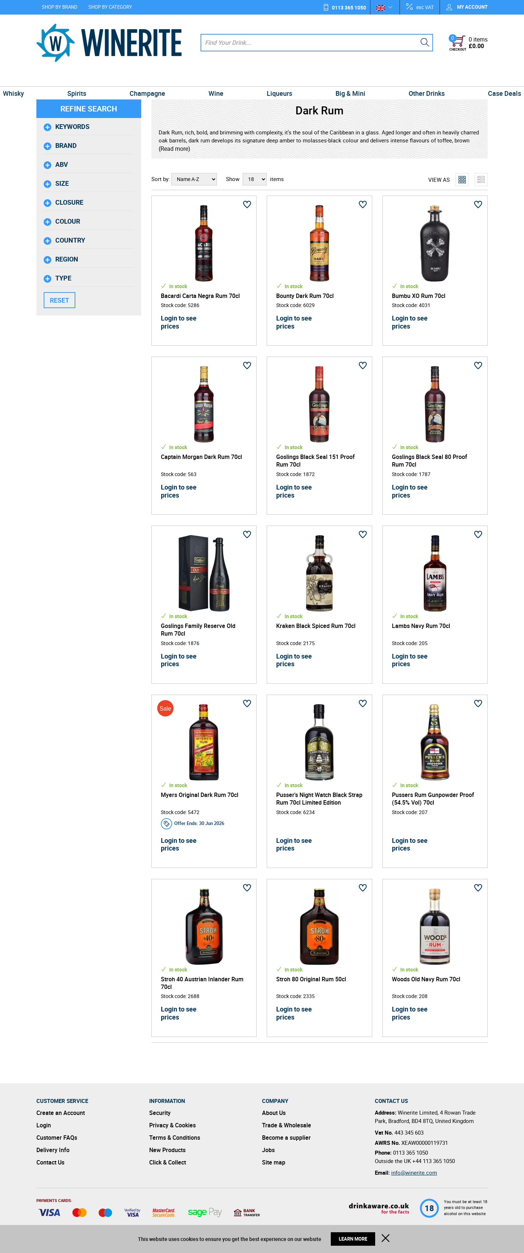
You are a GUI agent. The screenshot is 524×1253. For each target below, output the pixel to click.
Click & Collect (167, 1162)
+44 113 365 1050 (433, 1160)
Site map (273, 1162)
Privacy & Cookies (172, 1125)
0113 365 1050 (349, 7)
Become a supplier (286, 1138)
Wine (221, 78)
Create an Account (60, 1113)
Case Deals (468, 78)
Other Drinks (401, 78)
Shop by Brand (60, 7)
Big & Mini (335, 78)
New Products (167, 1150)
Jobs (268, 1150)
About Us (274, 1113)
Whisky (49, 78)
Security (160, 1113)
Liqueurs (274, 78)
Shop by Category (110, 7)
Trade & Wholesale (286, 1125)
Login (43, 1125)
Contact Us (50, 1162)
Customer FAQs (56, 1138)
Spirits (102, 78)
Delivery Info (53, 1150)
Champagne (163, 78)
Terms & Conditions (174, 1138)
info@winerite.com (414, 1172)
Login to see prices (178, 322)
